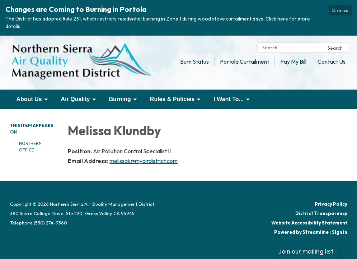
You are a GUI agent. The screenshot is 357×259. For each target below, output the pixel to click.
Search (335, 48)
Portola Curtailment (244, 61)
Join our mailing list (305, 251)
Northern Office (30, 147)
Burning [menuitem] (120, 99)
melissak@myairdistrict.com (143, 160)
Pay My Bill (293, 61)
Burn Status (194, 61)
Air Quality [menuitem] (75, 99)
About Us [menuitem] (29, 99)
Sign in (339, 232)
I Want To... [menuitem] (228, 99)
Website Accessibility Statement (309, 223)
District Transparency (321, 213)
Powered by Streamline (301, 232)
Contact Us (332, 61)
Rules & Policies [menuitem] (172, 99)
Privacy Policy (331, 204)
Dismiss (340, 10)
